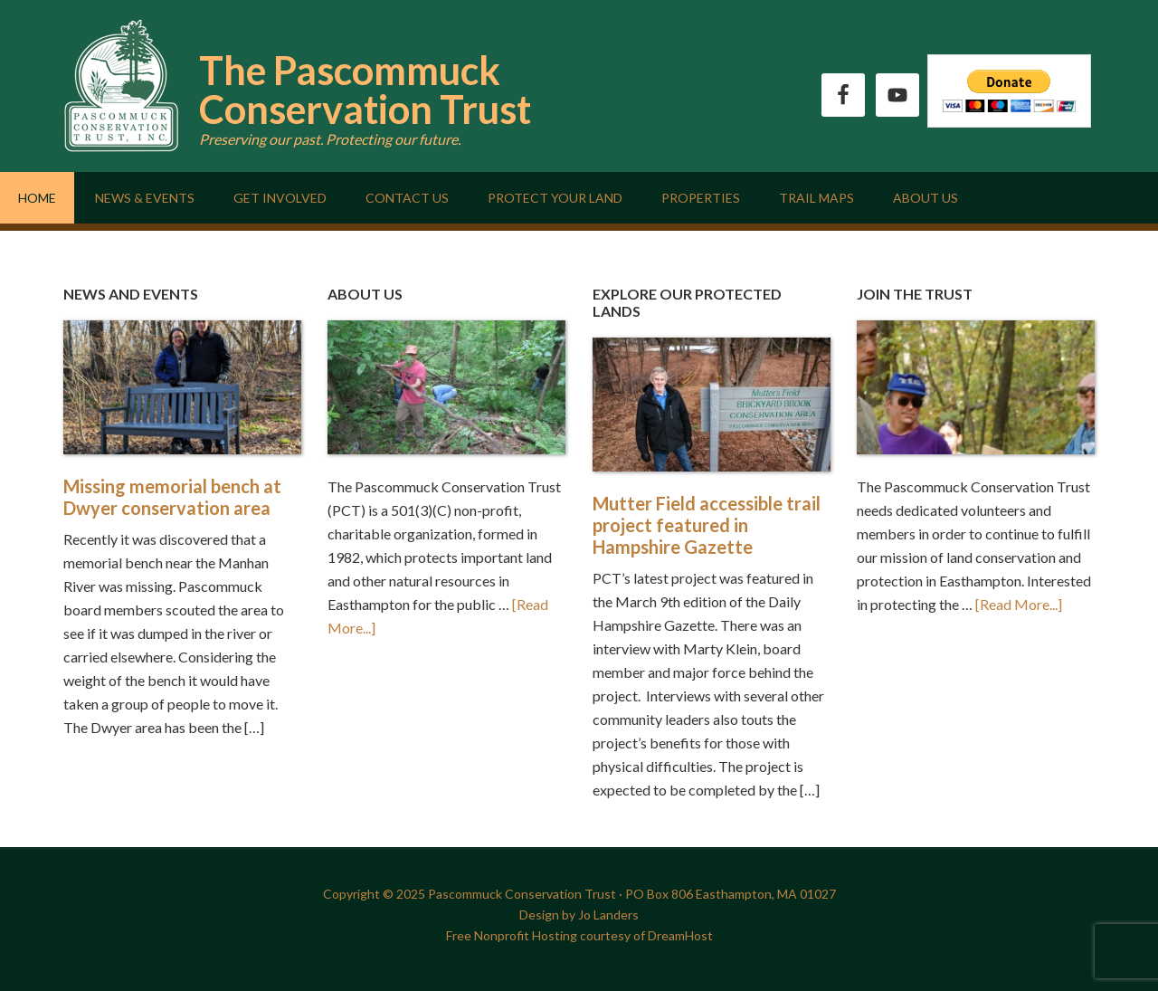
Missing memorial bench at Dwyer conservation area (172, 497)
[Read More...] (1018, 604)
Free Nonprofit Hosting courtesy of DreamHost (579, 935)
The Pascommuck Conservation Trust (365, 89)
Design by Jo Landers (579, 914)
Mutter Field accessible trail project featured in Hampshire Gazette (707, 524)
